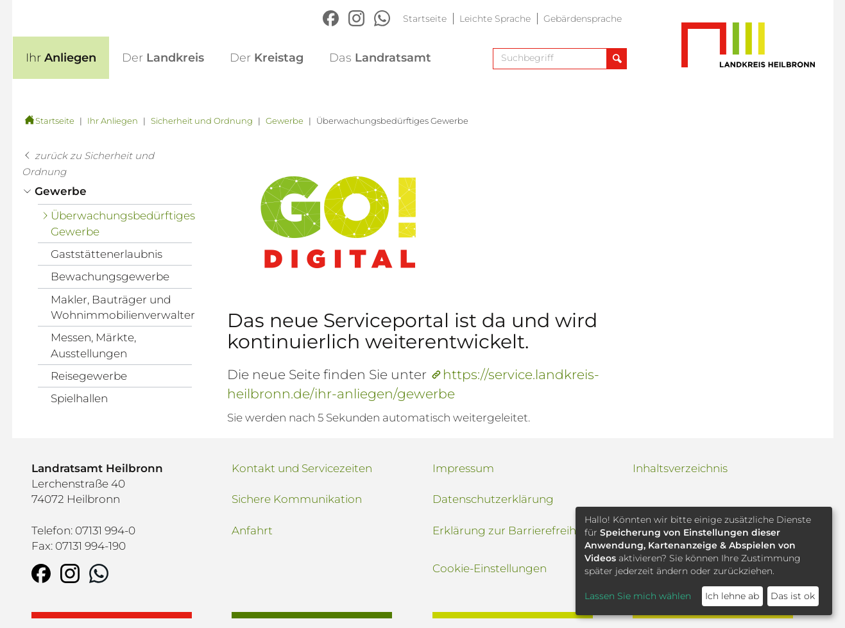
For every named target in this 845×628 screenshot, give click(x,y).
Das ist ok (793, 596)
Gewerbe (284, 120)
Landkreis (163, 58)
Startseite (425, 18)
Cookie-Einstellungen (489, 568)
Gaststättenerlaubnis (106, 254)
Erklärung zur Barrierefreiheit (511, 530)
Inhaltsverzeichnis (680, 468)
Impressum (463, 468)
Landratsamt (380, 58)
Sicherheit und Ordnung (202, 120)
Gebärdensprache (582, 18)
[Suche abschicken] (616, 59)
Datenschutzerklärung (493, 499)
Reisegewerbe (89, 375)
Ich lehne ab (732, 596)
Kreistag (266, 58)
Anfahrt (252, 530)
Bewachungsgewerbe (110, 276)
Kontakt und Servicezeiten (302, 468)
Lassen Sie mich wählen (638, 596)
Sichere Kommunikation (297, 499)
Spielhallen (79, 398)
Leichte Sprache (495, 18)
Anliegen (61, 58)
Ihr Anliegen (112, 120)
